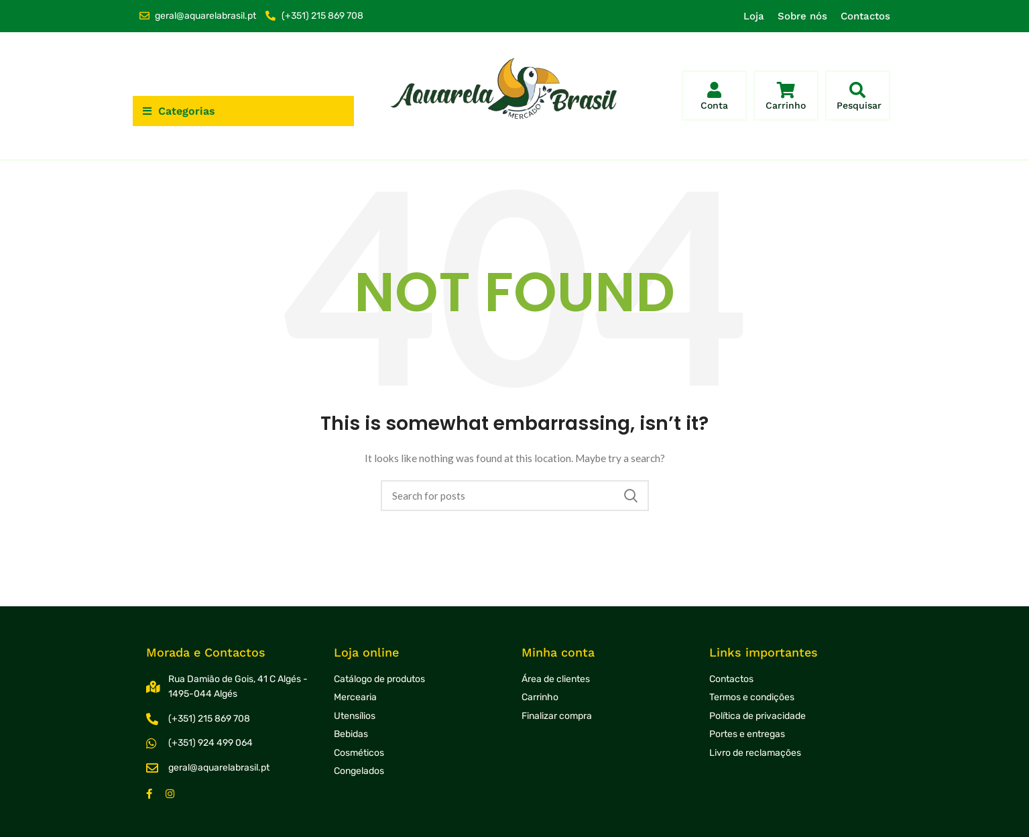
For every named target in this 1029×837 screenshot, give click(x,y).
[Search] (515, 495)
